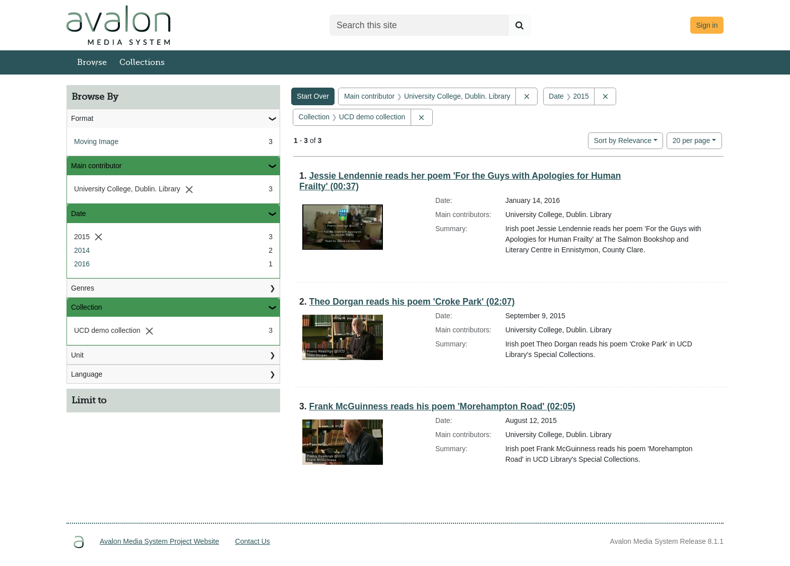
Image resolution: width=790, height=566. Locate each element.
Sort (622, 140)
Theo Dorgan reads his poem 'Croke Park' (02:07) (411, 302)
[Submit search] (519, 25)
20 (691, 140)
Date (78, 213)
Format (82, 118)
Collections (142, 62)
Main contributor (96, 166)
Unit (77, 355)
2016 (82, 264)
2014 (82, 250)
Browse (92, 62)
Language (86, 374)
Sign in (707, 25)
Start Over (313, 96)
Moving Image (96, 141)
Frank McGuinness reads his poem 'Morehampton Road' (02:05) (442, 406)
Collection (86, 307)
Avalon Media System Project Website (159, 541)
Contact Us (252, 541)
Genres (82, 288)
